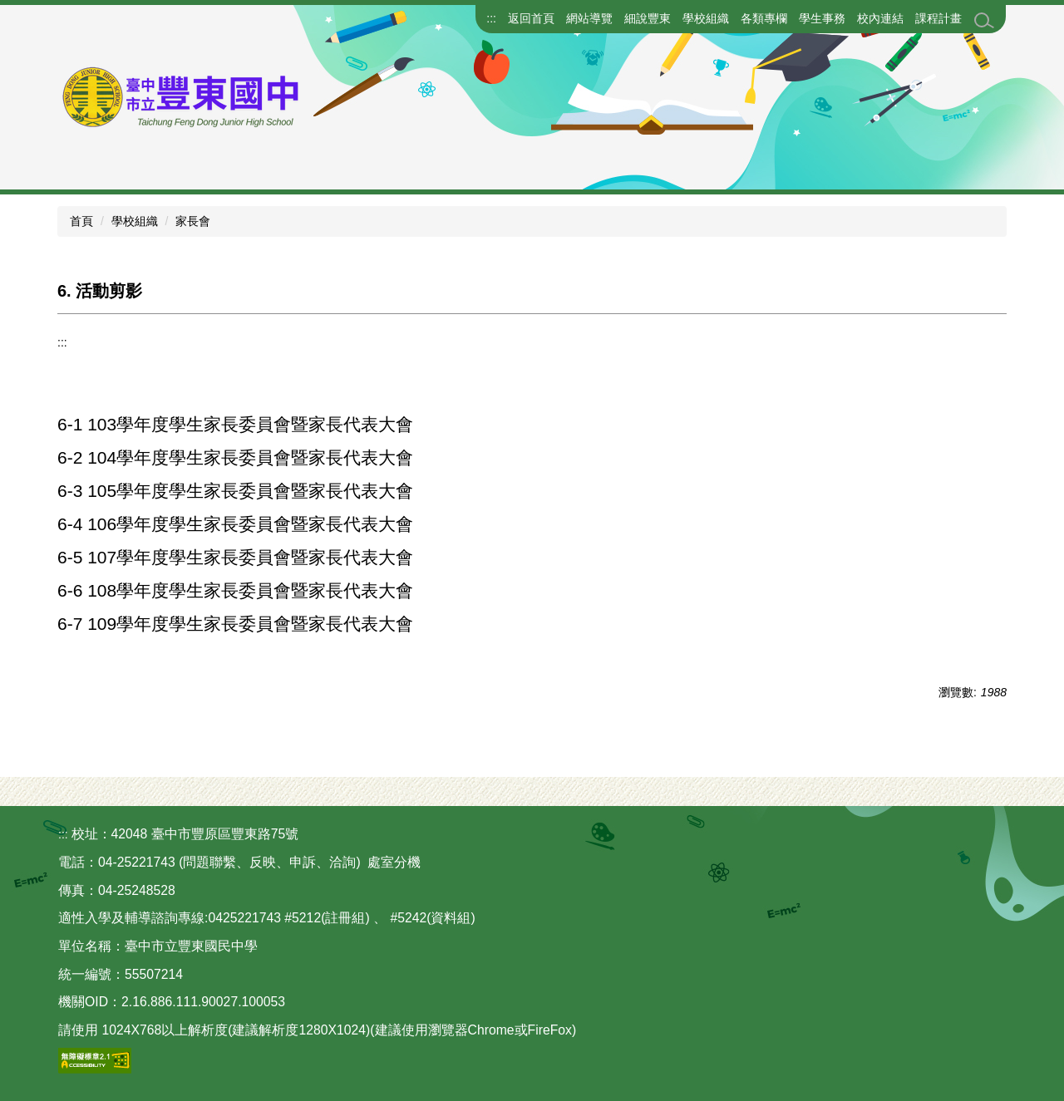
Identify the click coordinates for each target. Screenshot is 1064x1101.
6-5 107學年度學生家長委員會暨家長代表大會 (235, 557)
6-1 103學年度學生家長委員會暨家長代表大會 (235, 424)
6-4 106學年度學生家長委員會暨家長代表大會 (235, 523)
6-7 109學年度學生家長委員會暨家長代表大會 (235, 623)
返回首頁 (531, 18)
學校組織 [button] (705, 18)
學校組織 (134, 221)
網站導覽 (589, 18)
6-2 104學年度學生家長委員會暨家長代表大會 (235, 457)
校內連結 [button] (880, 18)
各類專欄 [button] (764, 18)
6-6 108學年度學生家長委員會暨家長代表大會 (235, 590)
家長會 (192, 221)
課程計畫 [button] (938, 18)
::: (491, 18)
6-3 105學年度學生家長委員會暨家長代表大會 (235, 490)
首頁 (81, 221)
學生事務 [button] (822, 18)
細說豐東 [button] (647, 18)
